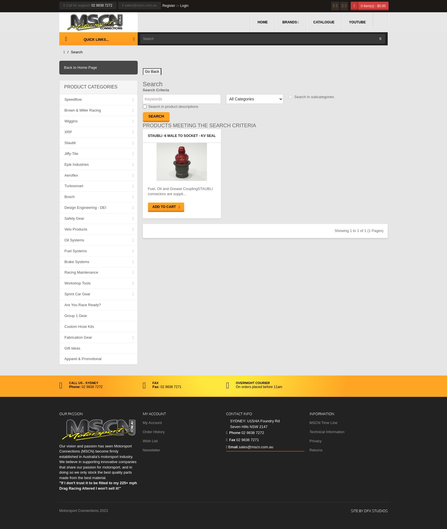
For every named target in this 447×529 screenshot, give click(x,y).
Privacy (316, 441)
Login (184, 6)
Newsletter (151, 450)
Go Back (152, 71)
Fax (230, 439)
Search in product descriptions (170, 106)
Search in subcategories (311, 97)
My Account (152, 423)
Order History (154, 432)
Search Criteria (156, 90)
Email (232, 447)
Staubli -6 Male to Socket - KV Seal (182, 136)
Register (168, 6)
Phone (233, 432)
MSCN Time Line (324, 423)
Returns (316, 450)
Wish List (150, 441)
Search (77, 52)
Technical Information (327, 432)
